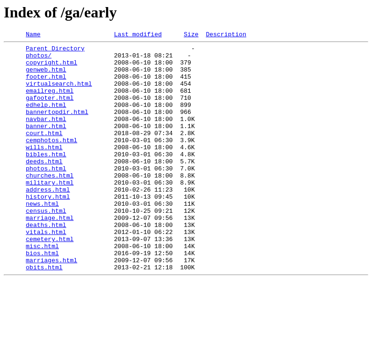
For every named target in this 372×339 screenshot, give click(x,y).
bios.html (42, 296)
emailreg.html (49, 101)
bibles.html (46, 178)
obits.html (44, 313)
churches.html (49, 203)
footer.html (46, 85)
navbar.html (46, 135)
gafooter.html (49, 110)
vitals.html (46, 271)
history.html (48, 229)
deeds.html (44, 186)
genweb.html (46, 76)
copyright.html (51, 68)
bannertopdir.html (57, 127)
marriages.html (51, 305)
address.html (48, 220)
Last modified (138, 35)
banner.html (46, 144)
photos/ (39, 59)
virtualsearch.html (59, 93)
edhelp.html (46, 118)
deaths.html (46, 262)
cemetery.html (49, 279)
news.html (42, 237)
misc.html (42, 288)
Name (33, 35)
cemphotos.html (51, 161)
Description (226, 35)
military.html (49, 212)
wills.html (44, 169)
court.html (44, 152)
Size (191, 35)
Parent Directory (55, 51)
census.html (46, 246)
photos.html (46, 195)
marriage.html (49, 254)
